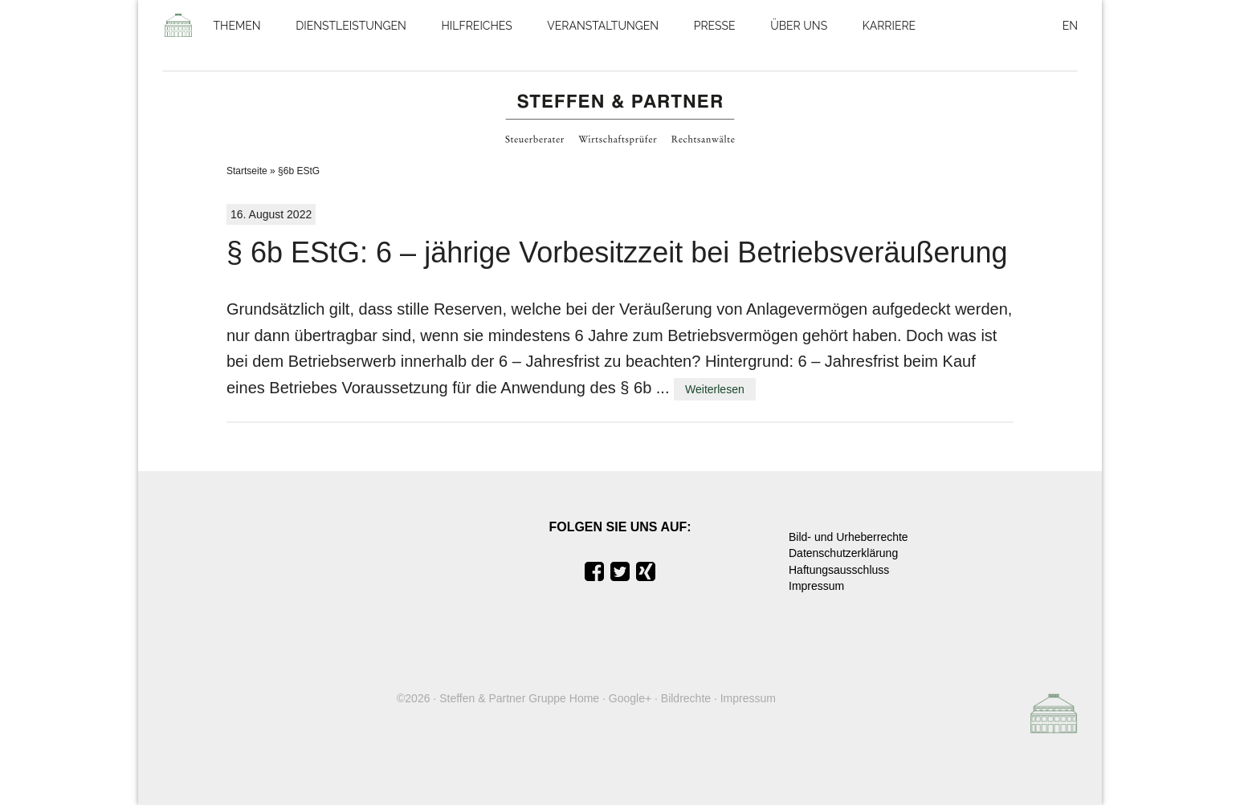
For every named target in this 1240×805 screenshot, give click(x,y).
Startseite (246, 171)
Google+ (630, 698)
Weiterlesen (714, 389)
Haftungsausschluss (839, 569)
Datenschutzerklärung (843, 553)
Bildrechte (686, 698)
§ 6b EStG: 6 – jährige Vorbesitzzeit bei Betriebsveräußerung (617, 252)
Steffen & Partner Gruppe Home (519, 698)
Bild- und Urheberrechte (848, 537)
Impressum (816, 585)
